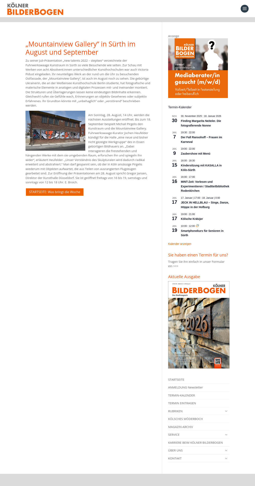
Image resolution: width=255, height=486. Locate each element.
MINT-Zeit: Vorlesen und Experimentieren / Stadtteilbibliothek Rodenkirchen (205, 181)
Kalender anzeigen (179, 239)
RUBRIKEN (175, 406)
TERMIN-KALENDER (181, 390)
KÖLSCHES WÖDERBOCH (185, 414)
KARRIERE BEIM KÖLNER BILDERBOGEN (195, 438)
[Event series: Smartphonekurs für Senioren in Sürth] (197, 221)
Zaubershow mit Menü (195, 148)
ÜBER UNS (175, 445)
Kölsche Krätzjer (192, 214)
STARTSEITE (176, 375)
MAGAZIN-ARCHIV (180, 422)
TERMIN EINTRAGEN (182, 398)
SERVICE (173, 430)
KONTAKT (174, 453)
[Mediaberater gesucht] (198, 92)
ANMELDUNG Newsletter (185, 382)
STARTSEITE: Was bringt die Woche (54, 187)
